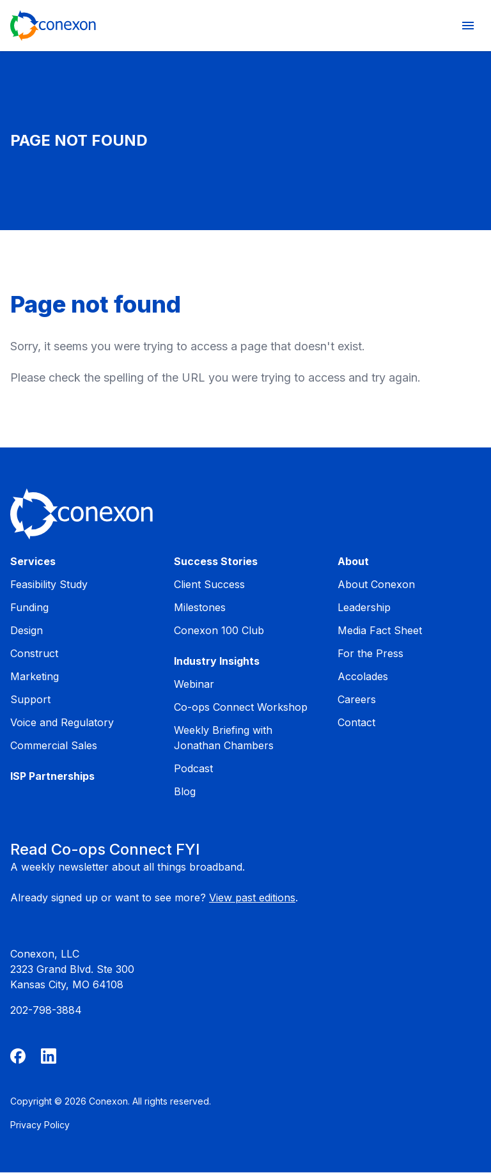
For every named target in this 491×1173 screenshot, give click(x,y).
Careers (357, 699)
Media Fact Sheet (380, 630)
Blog (185, 791)
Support (30, 699)
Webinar (194, 684)
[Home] (53, 25)
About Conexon (376, 584)
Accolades (363, 676)
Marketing (34, 676)
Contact (356, 722)
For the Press (370, 653)
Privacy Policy (40, 1124)
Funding (29, 607)
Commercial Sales (53, 745)
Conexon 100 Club (219, 630)
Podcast (193, 768)
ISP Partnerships (52, 776)
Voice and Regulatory (62, 722)
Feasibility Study (49, 584)
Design (26, 630)
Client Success (209, 584)
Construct (34, 653)
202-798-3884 (46, 1010)
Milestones (200, 607)
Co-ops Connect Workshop (241, 707)
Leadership (364, 607)
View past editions (252, 897)
